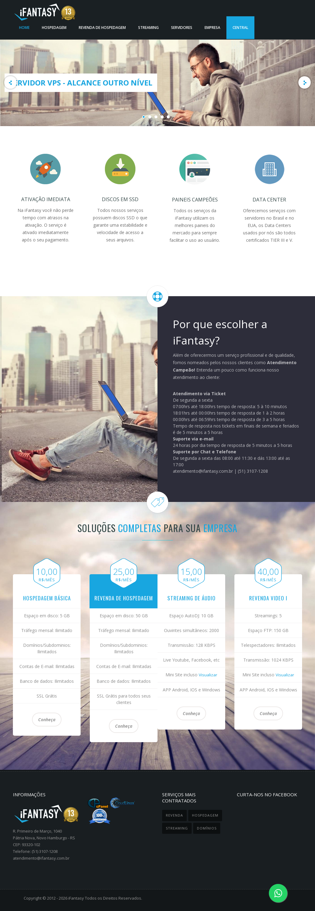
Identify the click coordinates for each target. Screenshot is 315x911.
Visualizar (208, 675)
